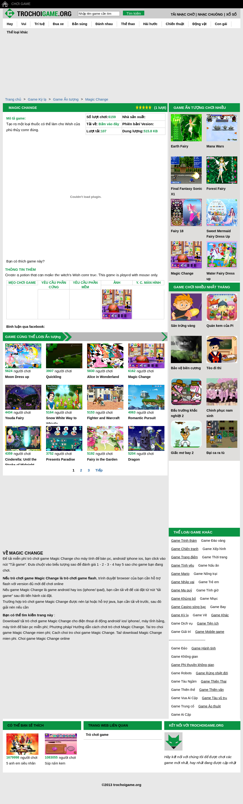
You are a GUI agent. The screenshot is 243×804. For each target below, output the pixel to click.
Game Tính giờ (207, 590)
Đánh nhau (104, 24)
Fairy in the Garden (102, 459)
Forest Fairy (215, 189)
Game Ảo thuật (209, 706)
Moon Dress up (17, 377)
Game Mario (180, 574)
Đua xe (58, 24)
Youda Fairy (14, 418)
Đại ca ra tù (215, 453)
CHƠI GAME (20, 4)
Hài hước (150, 24)
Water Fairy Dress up (220, 276)
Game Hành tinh (204, 648)
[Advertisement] (121, 64)
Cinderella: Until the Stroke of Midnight (21, 461)
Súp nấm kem (55, 763)
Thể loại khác (17, 32)
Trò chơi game (97, 735)
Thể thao (128, 24)
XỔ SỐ (231, 14)
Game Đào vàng (213, 540)
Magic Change (96, 99)
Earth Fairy (179, 146)
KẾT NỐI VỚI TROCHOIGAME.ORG (196, 725)
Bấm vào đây (108, 124)
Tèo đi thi (213, 368)
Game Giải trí (181, 632)
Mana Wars (215, 146)
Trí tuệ (39, 24)
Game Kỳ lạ (37, 99)
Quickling (53, 377)
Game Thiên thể (183, 690)
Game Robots (181, 673)
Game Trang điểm (184, 557)
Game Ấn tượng (66, 99)
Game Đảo (179, 648)
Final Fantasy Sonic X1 (186, 191)
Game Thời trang (214, 557)
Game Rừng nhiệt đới (212, 673)
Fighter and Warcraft (103, 418)
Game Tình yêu (182, 565)
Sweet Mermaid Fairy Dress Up (218, 233)
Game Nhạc (209, 598)
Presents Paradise (60, 459)
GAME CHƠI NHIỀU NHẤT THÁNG (201, 287)
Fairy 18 (177, 231)
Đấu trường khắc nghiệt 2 (184, 413)
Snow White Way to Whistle (61, 420)
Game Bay (218, 607)
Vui (23, 24)
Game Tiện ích (208, 623)
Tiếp (99, 470)
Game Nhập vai (182, 582)
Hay (10, 24)
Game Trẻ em (209, 582)
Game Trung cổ (182, 706)
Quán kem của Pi (219, 326)
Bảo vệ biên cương (186, 368)
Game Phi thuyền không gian (192, 665)
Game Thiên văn (211, 690)
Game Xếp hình (214, 549)
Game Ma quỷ (181, 590)
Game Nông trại (205, 574)
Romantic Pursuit (142, 418)
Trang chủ (13, 99)
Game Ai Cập (181, 714)
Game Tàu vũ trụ (214, 698)
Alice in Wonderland (103, 377)
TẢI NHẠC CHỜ (183, 14)
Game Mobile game (209, 632)
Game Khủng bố (183, 598)
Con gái (221, 24)
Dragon (134, 459)
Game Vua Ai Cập (184, 698)
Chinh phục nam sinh (219, 413)
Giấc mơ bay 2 (182, 453)
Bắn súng (79, 24)
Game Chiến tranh (184, 549)
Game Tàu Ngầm (183, 681)
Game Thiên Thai (214, 681)
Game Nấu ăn (208, 565)
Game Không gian (184, 656)
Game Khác (220, 615)
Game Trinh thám (184, 540)
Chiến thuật (175, 24)
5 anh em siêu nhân (21, 763)
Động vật (199, 24)
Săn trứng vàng (183, 326)
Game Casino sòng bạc (188, 607)
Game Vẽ (200, 615)
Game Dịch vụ (182, 623)
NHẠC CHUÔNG (210, 14)
